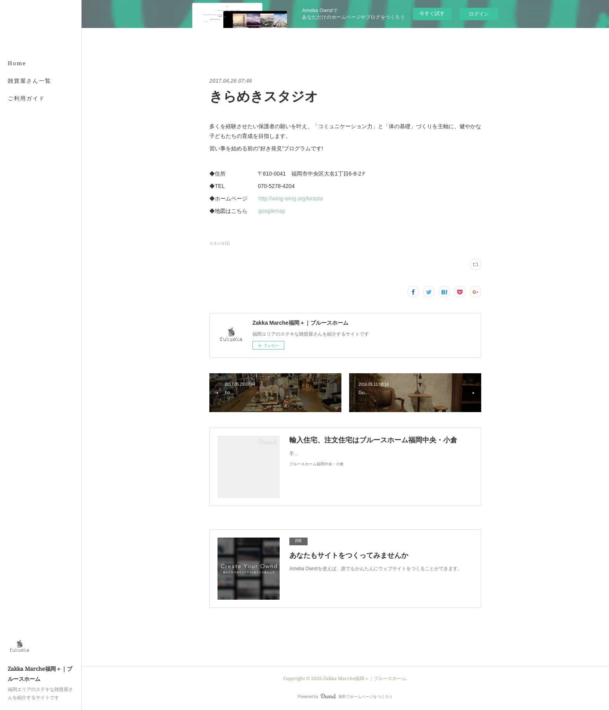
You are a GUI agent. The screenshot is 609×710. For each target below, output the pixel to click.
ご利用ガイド (26, 98)
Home (17, 63)
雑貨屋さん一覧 (29, 80)
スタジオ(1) (219, 243)
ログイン (479, 14)
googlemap (271, 211)
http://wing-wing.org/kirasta (290, 198)
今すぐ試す (432, 13)
